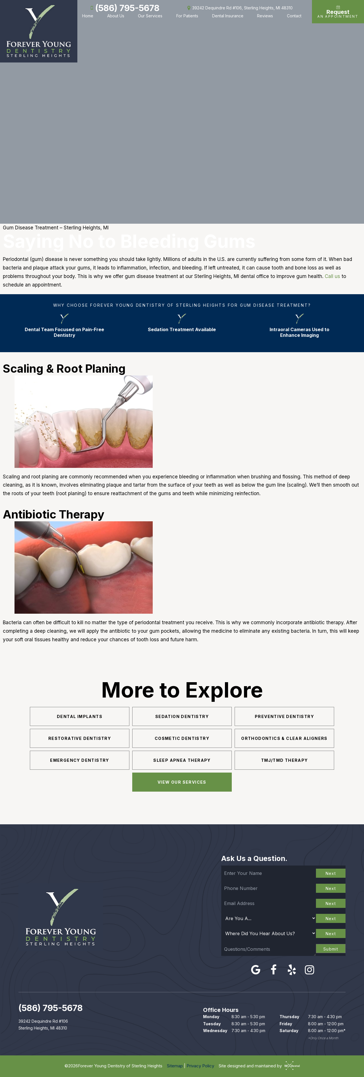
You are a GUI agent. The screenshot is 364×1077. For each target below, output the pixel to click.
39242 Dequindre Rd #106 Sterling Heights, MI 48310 (43, 1024)
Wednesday (215, 1030)
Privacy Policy (200, 1065)
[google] (255, 969)
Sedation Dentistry (182, 716)
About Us (115, 15)
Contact (294, 15)
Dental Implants (79, 716)
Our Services (150, 15)
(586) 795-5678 (124, 8)
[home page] (38, 31)
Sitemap (175, 1065)
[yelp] (291, 969)
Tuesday (212, 1023)
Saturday (289, 1030)
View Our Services (182, 782)
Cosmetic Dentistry (182, 738)
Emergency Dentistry (79, 760)
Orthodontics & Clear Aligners (284, 738)
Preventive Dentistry (284, 716)
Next (331, 873)
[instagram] (309, 969)
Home (87, 15)
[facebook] (273, 969)
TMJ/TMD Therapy (284, 760)
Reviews (265, 15)
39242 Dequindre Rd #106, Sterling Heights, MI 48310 (239, 8)
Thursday (289, 1016)
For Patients (187, 15)
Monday (211, 1016)
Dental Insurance (227, 15)
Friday (286, 1023)
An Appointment (338, 11)
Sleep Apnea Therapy (182, 760)
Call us (332, 276)
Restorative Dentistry (79, 738)
